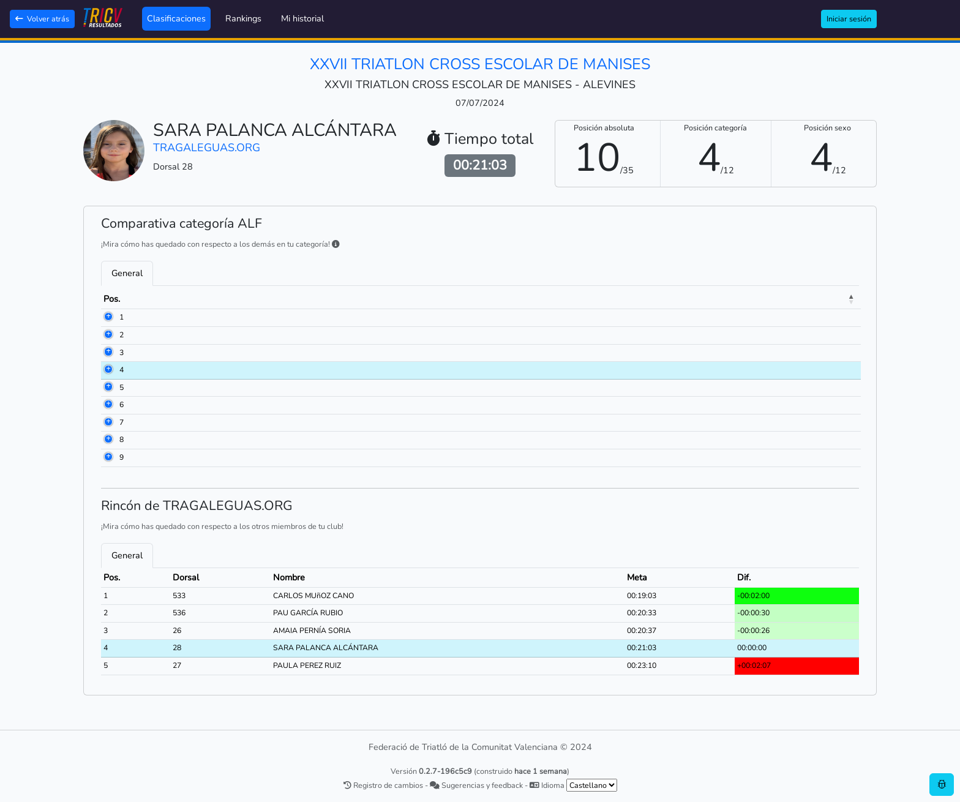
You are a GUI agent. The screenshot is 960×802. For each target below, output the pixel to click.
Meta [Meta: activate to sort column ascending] (747, 299)
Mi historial (302, 18)
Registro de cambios (383, 785)
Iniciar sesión (849, 18)
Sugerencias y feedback (476, 785)
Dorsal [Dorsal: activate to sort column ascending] (171, 299)
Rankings (243, 18)
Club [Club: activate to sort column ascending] (431, 299)
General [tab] (127, 273)
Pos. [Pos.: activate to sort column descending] (111, 299)
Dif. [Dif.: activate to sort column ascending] (804, 299)
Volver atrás (42, 18)
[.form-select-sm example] (591, 785)
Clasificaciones (176, 18)
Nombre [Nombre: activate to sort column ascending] (245, 299)
